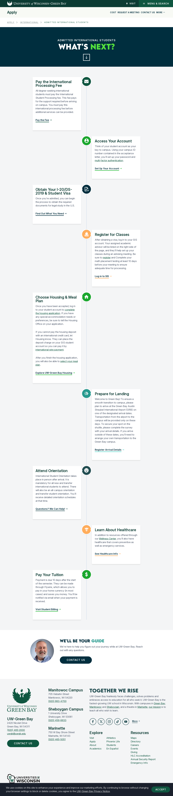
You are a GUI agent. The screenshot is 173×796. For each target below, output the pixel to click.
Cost (113, 12)
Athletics (111, 739)
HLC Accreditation (140, 756)
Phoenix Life (113, 742)
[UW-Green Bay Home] (33, 3)
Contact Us (148, 12)
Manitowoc (95, 707)
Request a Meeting (129, 12)
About (92, 746)
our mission (155, 707)
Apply (12, 12)
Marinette (142, 707)
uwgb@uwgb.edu (16, 734)
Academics (95, 749)
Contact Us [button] (77, 660)
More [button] (160, 12)
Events (134, 749)
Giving (134, 753)
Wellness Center (107, 539)
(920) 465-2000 (16, 731)
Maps (134, 739)
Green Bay (159, 704)
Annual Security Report (143, 760)
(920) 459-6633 (57, 721)
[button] (86, 57)
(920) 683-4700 (57, 702)
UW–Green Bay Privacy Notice (93, 791)
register (107, 257)
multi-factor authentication (109, 160)
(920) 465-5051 (57, 740)
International (29, 22)
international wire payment (50, 350)
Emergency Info (139, 764)
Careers (135, 746)
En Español (112, 749)
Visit (131, 3)
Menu (156, 3)
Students (111, 746)
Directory (136, 742)
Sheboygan (113, 707)
